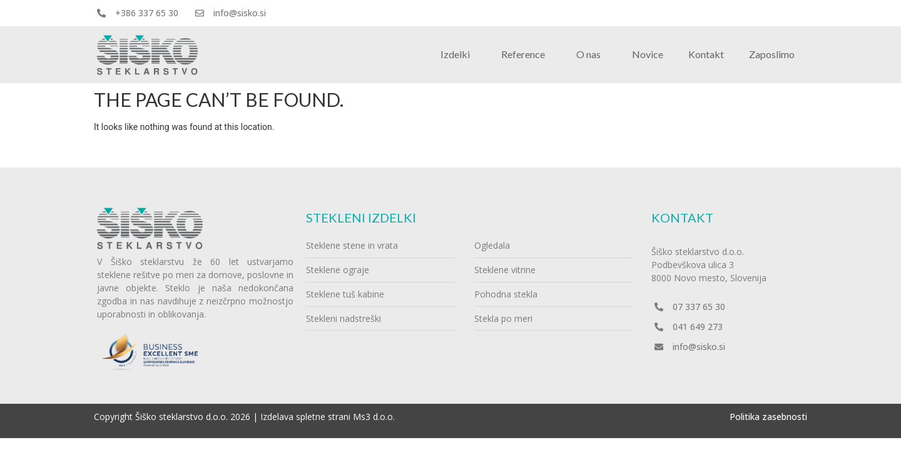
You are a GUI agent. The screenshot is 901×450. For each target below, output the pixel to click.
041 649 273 (698, 326)
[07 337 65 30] (658, 306)
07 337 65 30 (699, 306)
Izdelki (458, 54)
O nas (591, 54)
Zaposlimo (772, 54)
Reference (526, 54)
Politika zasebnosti (768, 416)
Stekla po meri (503, 318)
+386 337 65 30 (146, 13)
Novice (647, 54)
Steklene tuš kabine (345, 294)
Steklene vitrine (505, 270)
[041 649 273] (658, 326)
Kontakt (706, 54)
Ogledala (492, 245)
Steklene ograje (337, 270)
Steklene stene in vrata (352, 245)
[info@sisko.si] (199, 13)
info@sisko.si (239, 13)
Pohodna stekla (505, 294)
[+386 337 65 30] (101, 13)
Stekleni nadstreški (343, 318)
